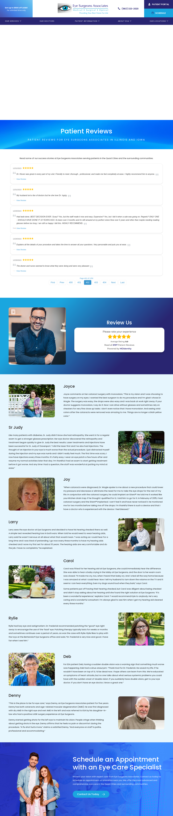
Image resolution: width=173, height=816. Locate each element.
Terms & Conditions (106, 809)
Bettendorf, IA (136, 745)
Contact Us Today (88, 699)
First (53, 187)
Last (122, 187)
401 (79, 187)
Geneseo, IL (134, 749)
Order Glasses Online (99, 749)
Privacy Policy (90, 809)
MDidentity (125, 253)
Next (113, 187)
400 (71, 187)
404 (104, 187)
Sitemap (140, 809)
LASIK (91, 757)
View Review (21, 84)
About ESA (123, 21)
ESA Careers (95, 769)
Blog (91, 765)
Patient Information (86, 21)
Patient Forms (96, 745)
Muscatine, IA (135, 757)
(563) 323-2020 (34, 751)
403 (96, 187)
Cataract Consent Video (101, 753)
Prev (62, 187)
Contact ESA (95, 761)
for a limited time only (16, 10)
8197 (115, 250)
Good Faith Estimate (125, 809)
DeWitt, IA (133, 761)
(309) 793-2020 (33, 757)
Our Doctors (47, 21)
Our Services (12, 21)
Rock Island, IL (135, 753)
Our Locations (158, 21)
